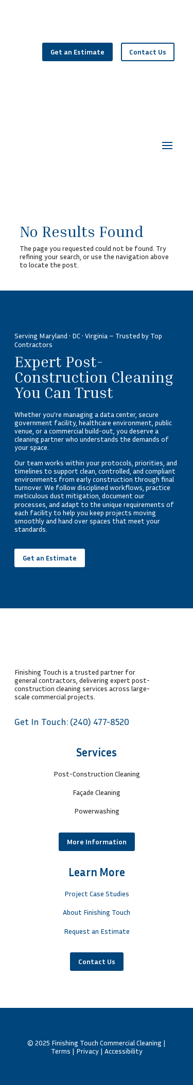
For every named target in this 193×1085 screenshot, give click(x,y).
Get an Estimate (77, 51)
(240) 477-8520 (99, 721)
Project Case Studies (96, 893)
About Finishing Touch (96, 912)
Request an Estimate (97, 931)
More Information (97, 841)
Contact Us (147, 51)
